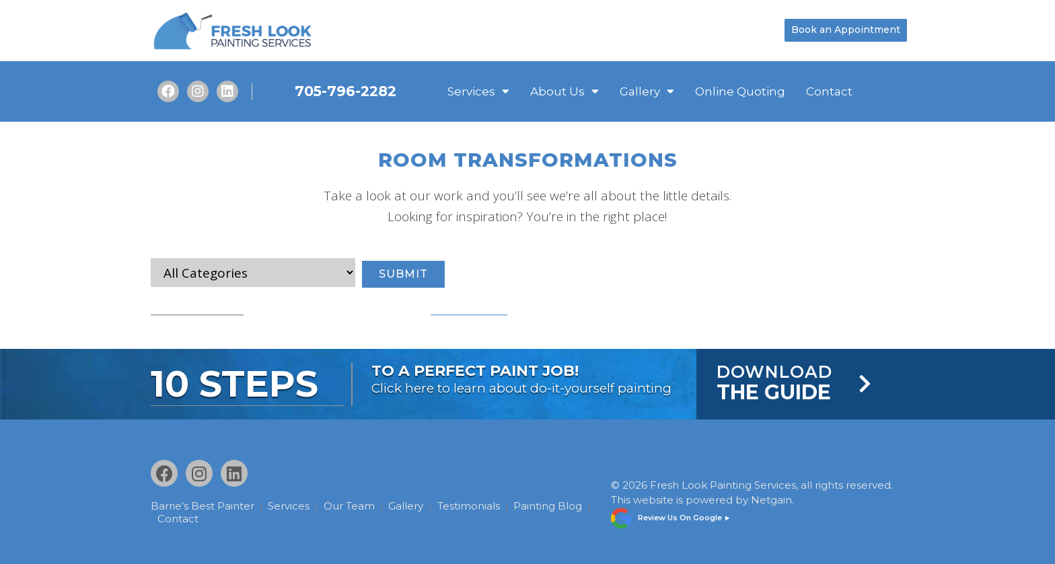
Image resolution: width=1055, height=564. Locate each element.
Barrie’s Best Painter (202, 505)
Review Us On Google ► (684, 515)
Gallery (647, 91)
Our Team (356, 505)
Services (478, 91)
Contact (829, 91)
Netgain (771, 497)
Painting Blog (193, 518)
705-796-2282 (345, 91)
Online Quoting (740, 91)
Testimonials (483, 505)
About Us (564, 91)
